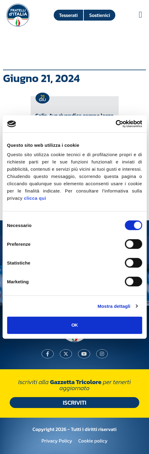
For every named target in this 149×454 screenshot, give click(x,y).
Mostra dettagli (113, 306)
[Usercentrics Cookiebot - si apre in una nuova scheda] (115, 124)
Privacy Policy (57, 441)
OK (74, 324)
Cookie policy (92, 441)
